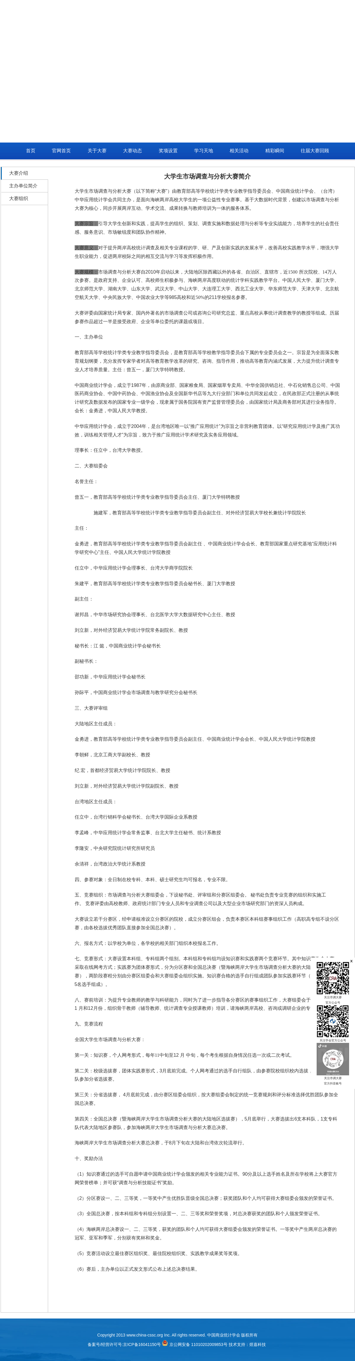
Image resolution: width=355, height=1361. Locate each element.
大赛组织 (18, 198)
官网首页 (61, 150)
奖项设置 (168, 150)
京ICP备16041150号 (142, 1344)
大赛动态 (132, 150)
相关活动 (239, 150)
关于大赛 (97, 150)
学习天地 (203, 150)
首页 (30, 150)
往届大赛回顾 (315, 150)
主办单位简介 (23, 185)
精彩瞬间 (274, 150)
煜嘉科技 (257, 1344)
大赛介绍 (18, 173)
